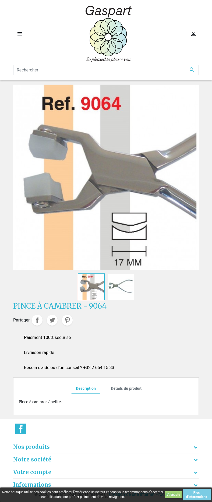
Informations (32, 484)
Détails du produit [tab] (126, 388)
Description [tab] (86, 388)
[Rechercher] (106, 70)
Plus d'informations (196, 495)
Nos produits (31, 446)
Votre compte (32, 472)
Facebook (20, 429)
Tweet (52, 320)
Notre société (32, 459)
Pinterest (67, 320)
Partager (37, 320)
